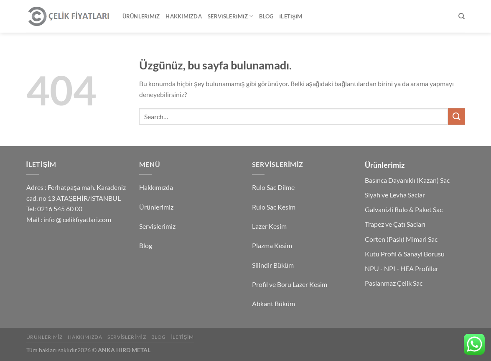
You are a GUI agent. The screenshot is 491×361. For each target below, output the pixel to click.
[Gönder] (456, 116)
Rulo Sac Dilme (273, 187)
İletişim (290, 16)
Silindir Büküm (273, 265)
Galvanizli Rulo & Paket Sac (404, 209)
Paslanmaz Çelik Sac (393, 283)
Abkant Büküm (273, 303)
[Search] (461, 16)
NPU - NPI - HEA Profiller (401, 268)
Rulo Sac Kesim (273, 207)
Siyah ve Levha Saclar (395, 195)
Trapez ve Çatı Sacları (395, 224)
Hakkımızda (183, 16)
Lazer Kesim (269, 226)
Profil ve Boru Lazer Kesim (289, 284)
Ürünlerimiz (141, 16)
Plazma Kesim (272, 245)
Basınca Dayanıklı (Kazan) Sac (407, 180)
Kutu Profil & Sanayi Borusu (405, 254)
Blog (266, 16)
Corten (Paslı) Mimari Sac (401, 239)
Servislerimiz (230, 16)
